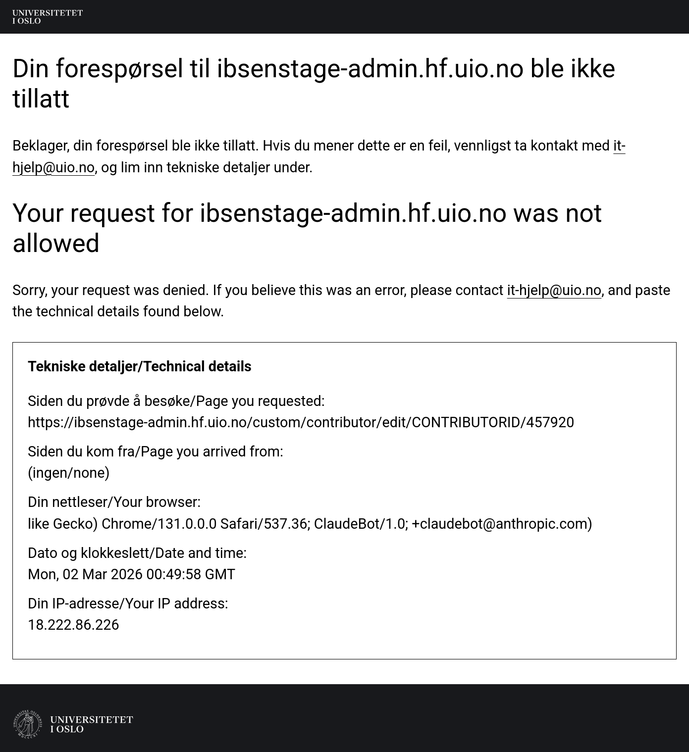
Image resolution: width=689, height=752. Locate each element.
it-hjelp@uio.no (554, 290)
